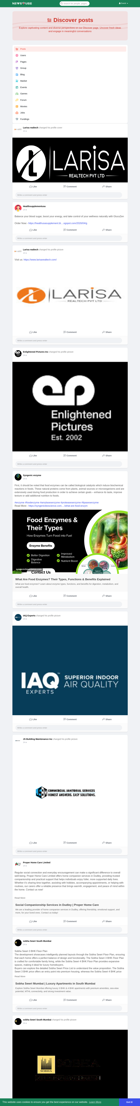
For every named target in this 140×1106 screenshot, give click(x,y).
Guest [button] (123, 3)
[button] (75, 3)
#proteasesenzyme (70, 502)
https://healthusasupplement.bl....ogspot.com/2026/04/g (57, 223)
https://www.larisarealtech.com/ (40, 259)
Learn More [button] (95, 1102)
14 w (25, 131)
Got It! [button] (129, 1102)
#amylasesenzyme (50, 502)
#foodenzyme (32, 502)
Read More (20, 898)
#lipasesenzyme (90, 502)
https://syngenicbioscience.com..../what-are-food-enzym (58, 506)
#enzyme (19, 502)
